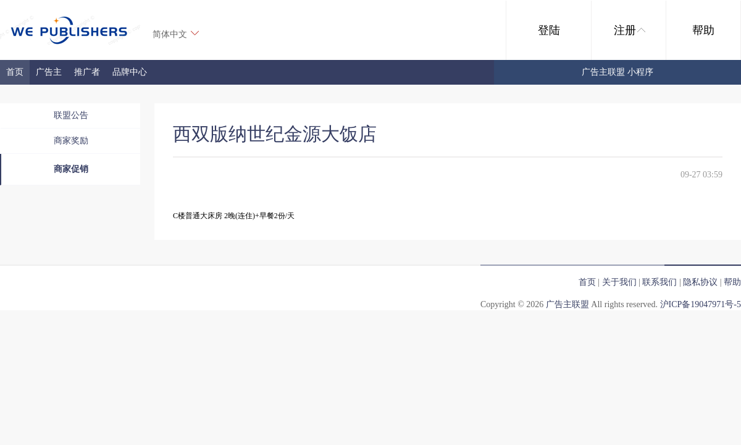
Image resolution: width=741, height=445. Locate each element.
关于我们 (619, 282)
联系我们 (659, 282)
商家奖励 (71, 140)
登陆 (549, 30)
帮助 (703, 30)
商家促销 (71, 169)
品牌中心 (129, 72)
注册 (629, 30)
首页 (14, 72)
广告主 (49, 72)
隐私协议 (700, 282)
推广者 (87, 72)
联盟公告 (71, 115)
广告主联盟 (567, 304)
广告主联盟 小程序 (617, 72)
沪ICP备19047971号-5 (700, 304)
